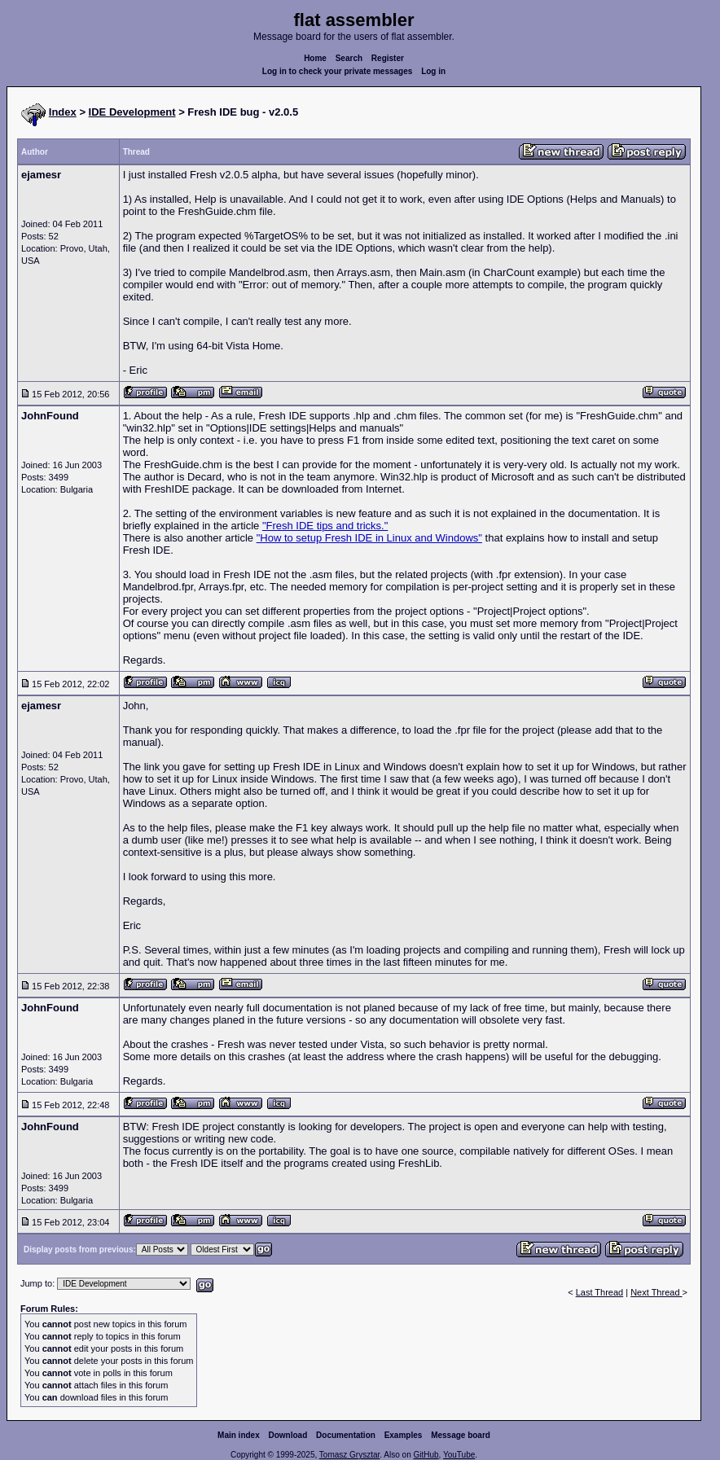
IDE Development (132, 112)
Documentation (345, 1435)
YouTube (459, 1454)
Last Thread (600, 1292)
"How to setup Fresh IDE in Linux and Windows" (369, 538)
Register (387, 58)
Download (288, 1435)
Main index (238, 1435)
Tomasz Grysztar (349, 1454)
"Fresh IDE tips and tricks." (325, 526)
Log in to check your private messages (337, 71)
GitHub (425, 1454)
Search (349, 58)
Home (315, 58)
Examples (403, 1435)
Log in (433, 71)
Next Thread (656, 1292)
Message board (460, 1435)
